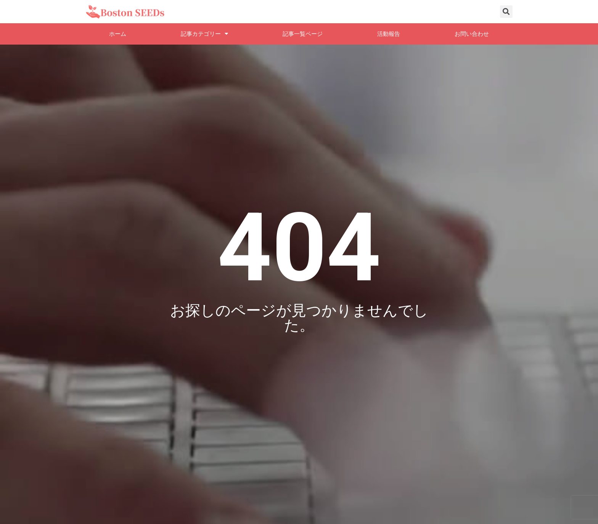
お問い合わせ (472, 33)
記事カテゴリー (204, 33)
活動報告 (388, 33)
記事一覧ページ (303, 33)
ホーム (117, 33)
